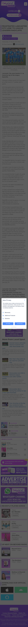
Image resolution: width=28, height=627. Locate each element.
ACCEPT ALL (20, 323)
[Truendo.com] (14, 327)
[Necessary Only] (25, 300)
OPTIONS (8, 323)
